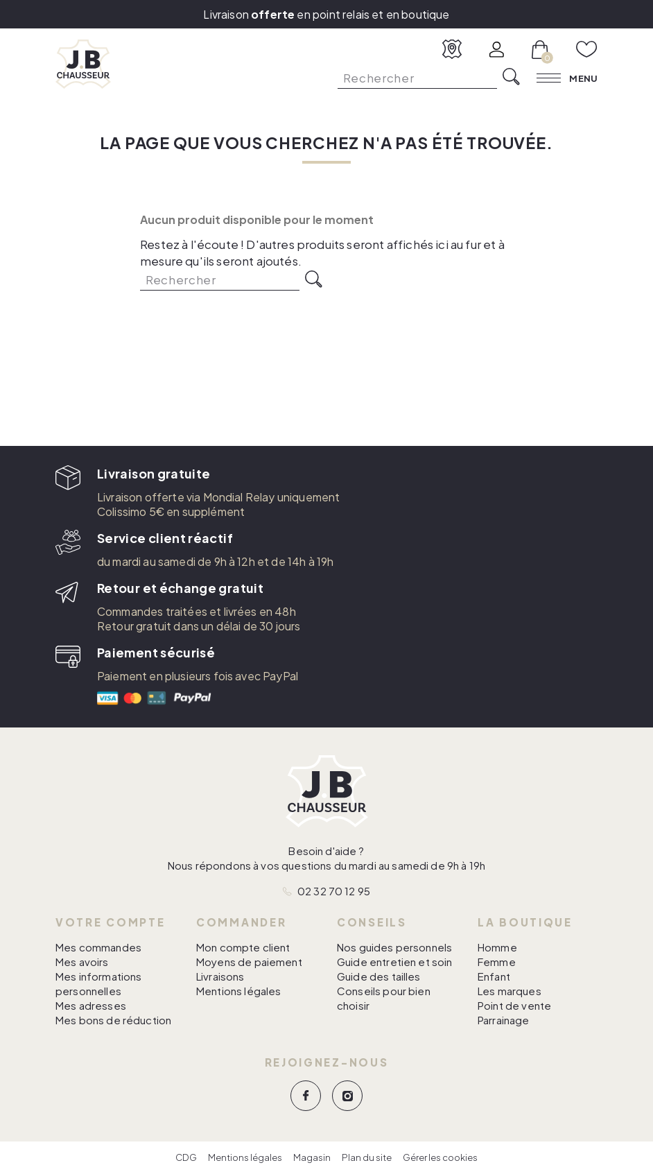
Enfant (494, 976)
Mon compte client (243, 947)
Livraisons (220, 976)
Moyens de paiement (249, 961)
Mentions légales (238, 990)
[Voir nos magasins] (452, 49)
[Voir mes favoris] (587, 49)
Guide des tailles (379, 976)
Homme (497, 947)
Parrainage (504, 1019)
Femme (497, 961)
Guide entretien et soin (394, 961)
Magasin (312, 1157)
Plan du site (367, 1157)
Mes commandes (98, 947)
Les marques (509, 990)
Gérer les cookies (440, 1157)
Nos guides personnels (394, 947)
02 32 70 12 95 (333, 890)
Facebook (305, 1095)
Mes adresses (90, 1005)
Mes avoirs (82, 961)
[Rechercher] (417, 78)
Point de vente (514, 1005)
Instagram (347, 1095)
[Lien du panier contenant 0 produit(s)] (540, 49)
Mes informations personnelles (98, 983)
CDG (186, 1157)
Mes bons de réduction (113, 1019)
